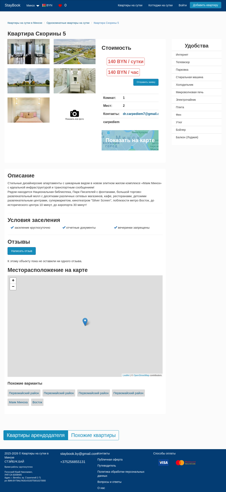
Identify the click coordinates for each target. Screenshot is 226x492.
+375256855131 (72, 462)
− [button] (13, 287)
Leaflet (126, 375)
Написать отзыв (21, 251)
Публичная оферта (110, 459)
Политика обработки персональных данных (121, 473)
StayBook (12, 5)
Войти (183, 5)
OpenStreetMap (141, 375)
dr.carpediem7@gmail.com (143, 114)
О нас (101, 488)
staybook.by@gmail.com (79, 454)
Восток (37, 402)
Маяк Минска (18, 402)
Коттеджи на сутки (161, 5)
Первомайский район (24, 393)
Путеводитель (107, 465)
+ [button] (13, 281)
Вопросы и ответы (110, 481)
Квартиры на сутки (130, 5)
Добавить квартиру (205, 5)
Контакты (104, 453)
